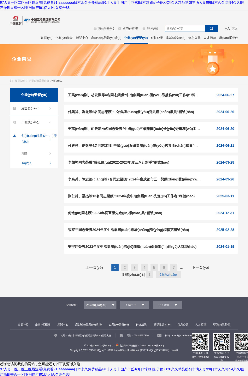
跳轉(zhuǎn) (168, 274)
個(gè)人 (26, 163)
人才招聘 (210, 37)
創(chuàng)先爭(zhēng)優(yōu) (34, 138)
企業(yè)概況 (64, 37)
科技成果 (157, 37)
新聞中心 (82, 37)
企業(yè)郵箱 (130, 28)
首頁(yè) (46, 37)
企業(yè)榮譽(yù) (136, 37)
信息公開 (194, 37)
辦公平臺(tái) (106, 28)
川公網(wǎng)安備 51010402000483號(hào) (140, 345)
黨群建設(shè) (175, 37)
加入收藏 (152, 28)
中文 (227, 28)
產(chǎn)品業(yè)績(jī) (106, 37)
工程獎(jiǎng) (25, 122)
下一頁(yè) (200, 267)
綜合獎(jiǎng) (25, 108)
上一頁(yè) (94, 267)
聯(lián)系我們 (228, 37)
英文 (235, 28)
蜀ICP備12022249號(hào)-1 (98, 345)
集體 (24, 153)
